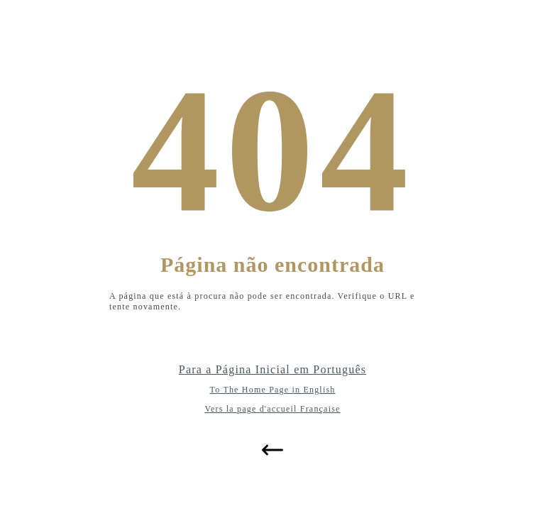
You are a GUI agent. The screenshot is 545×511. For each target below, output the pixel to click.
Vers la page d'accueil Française (272, 409)
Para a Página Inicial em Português (272, 369)
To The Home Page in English (273, 390)
